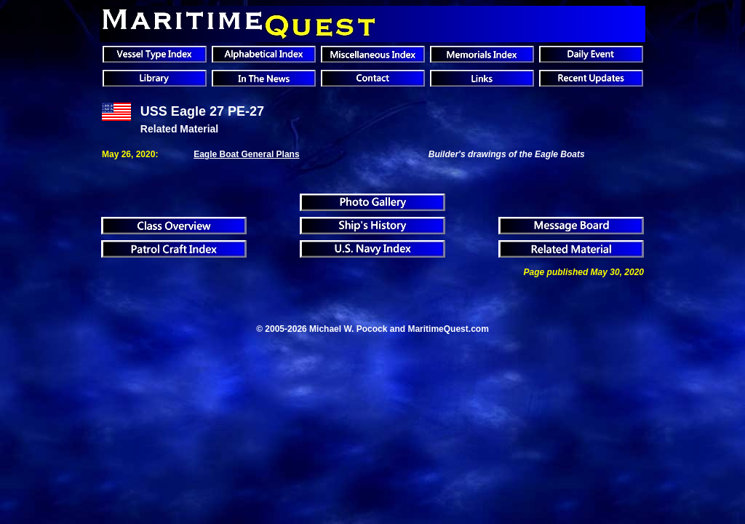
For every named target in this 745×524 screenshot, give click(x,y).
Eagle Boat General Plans (246, 154)
